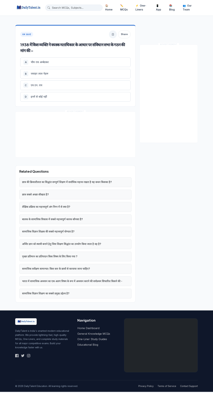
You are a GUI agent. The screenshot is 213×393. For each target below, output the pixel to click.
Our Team (187, 7)
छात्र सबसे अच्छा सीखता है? (35, 195)
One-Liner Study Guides (92, 340)
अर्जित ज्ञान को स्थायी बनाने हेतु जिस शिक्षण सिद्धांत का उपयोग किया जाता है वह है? (61, 245)
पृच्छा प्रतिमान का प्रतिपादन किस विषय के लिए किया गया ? (49, 257)
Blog (172, 7)
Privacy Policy (146, 387)
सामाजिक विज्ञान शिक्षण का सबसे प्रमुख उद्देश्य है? (45, 294)
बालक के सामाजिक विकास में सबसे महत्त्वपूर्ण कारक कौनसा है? (52, 220)
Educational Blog (87, 345)
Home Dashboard (88, 329)
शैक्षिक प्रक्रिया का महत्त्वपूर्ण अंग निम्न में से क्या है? (46, 208)
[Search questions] (76, 8)
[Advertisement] (161, 346)
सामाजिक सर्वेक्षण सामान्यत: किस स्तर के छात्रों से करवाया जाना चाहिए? (56, 269)
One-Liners (140, 7)
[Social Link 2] (22, 357)
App (158, 7)
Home (109, 7)
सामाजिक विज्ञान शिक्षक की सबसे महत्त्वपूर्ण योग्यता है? (48, 232)
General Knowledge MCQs (93, 334)
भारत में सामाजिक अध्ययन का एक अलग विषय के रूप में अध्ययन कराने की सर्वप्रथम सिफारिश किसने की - (72, 282)
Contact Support (189, 387)
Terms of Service (167, 387)
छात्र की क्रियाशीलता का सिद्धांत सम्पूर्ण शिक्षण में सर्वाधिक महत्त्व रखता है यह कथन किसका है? (67, 183)
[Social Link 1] (16, 357)
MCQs (124, 7)
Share (124, 34)
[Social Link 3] (28, 357)
